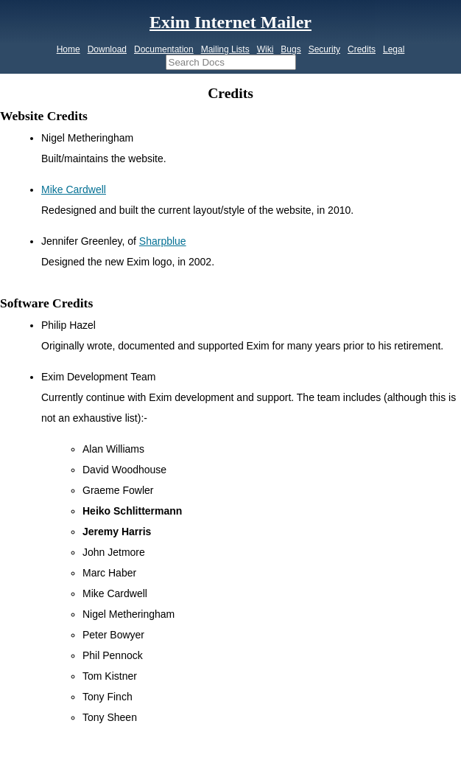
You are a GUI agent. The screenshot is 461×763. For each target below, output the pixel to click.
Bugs (290, 49)
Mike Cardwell (73, 189)
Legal (393, 49)
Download (107, 49)
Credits (362, 49)
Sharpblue (162, 241)
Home (68, 49)
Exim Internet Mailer (230, 22)
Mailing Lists (225, 49)
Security (324, 49)
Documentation (164, 49)
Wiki (265, 49)
